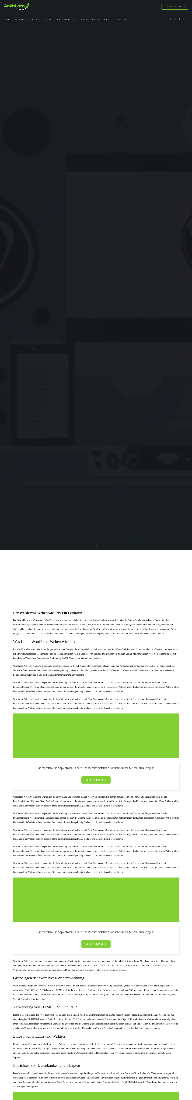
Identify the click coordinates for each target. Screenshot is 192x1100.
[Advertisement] (96, 574)
